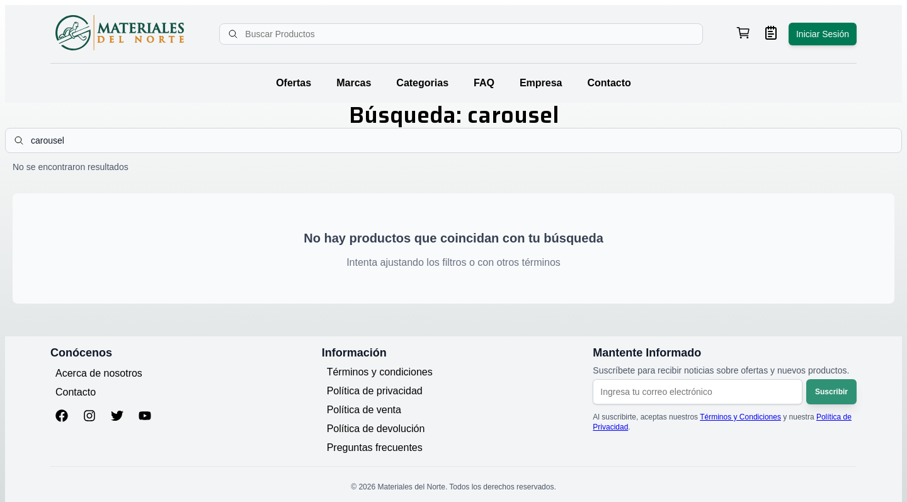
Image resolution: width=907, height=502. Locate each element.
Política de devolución (376, 428)
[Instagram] (89, 417)
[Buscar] (234, 34)
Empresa (541, 82)
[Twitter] (117, 417)
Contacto (609, 82)
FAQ (484, 82)
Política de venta (364, 409)
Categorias (422, 82)
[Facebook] (61, 417)
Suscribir (831, 391)
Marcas (353, 82)
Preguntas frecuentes (375, 447)
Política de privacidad (375, 390)
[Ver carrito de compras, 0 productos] (743, 34)
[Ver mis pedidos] (771, 34)
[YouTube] (145, 417)
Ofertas (293, 82)
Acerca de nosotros (98, 373)
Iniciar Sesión (822, 34)
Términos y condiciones (380, 372)
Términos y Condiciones (740, 417)
